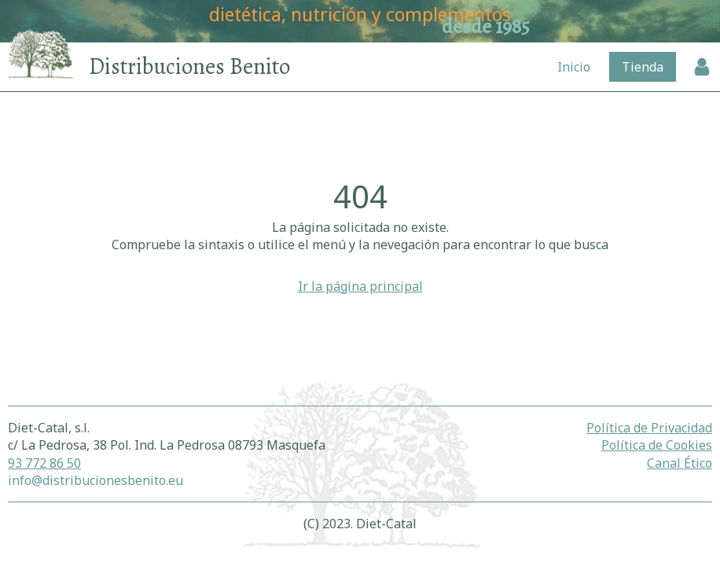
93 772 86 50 (44, 463)
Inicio (573, 66)
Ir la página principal (360, 286)
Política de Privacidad (649, 427)
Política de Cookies (656, 445)
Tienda (642, 66)
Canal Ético (679, 463)
